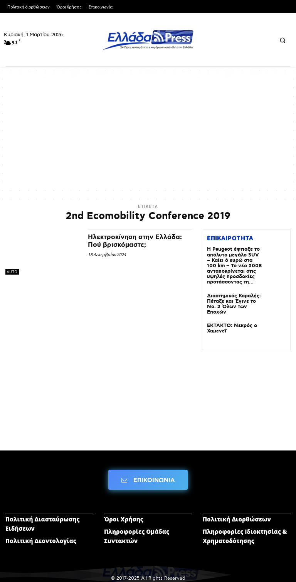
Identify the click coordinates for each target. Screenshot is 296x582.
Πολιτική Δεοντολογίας (40, 536)
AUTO (12, 271)
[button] (282, 40)
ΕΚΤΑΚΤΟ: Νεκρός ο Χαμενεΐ (230, 324)
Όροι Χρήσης (123, 515)
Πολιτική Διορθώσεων (237, 515)
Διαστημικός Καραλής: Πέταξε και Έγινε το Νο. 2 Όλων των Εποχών (232, 301)
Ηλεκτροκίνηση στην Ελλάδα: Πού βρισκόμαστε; (137, 241)
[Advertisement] (148, 132)
